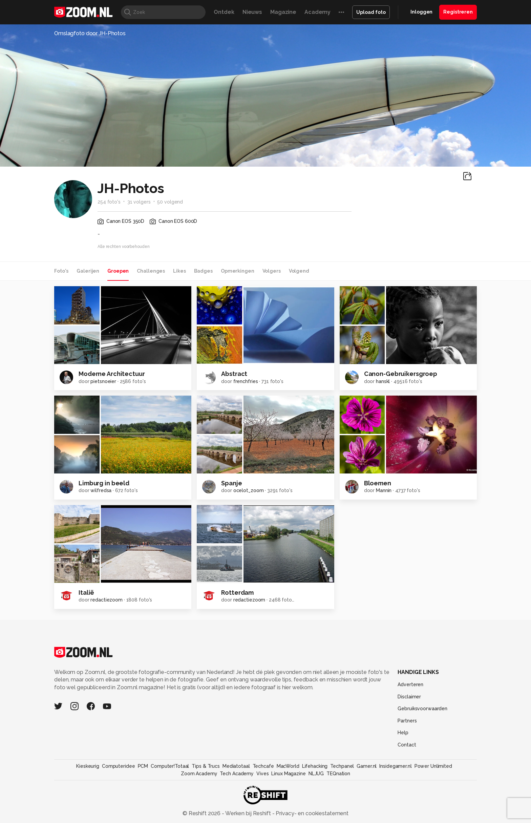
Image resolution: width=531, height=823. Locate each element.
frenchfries (245, 381)
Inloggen (421, 12)
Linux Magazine (288, 773)
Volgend (299, 271)
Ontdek (224, 12)
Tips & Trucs (206, 766)
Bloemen (377, 483)
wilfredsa (100, 490)
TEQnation (338, 773)
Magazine (283, 12)
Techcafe (263, 766)
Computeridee (118, 766)
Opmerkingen (237, 271)
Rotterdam (237, 592)
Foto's (61, 271)
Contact (407, 744)
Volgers (271, 271)
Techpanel (342, 766)
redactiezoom (106, 600)
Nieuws (252, 12)
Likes (179, 271)
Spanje (231, 483)
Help (403, 732)
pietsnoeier (103, 381)
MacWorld (288, 766)
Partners (407, 720)
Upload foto (371, 12)
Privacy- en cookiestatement (311, 813)
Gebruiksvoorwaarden (422, 708)
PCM (143, 766)
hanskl (383, 381)
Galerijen (88, 271)
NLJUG (316, 773)
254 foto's (109, 202)
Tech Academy (237, 773)
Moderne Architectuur (112, 373)
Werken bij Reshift (248, 813)
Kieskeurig (87, 766)
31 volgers (139, 202)
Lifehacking (315, 766)
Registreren (458, 12)
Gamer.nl (367, 766)
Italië (86, 592)
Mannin (383, 490)
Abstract (234, 373)
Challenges (151, 271)
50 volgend (170, 202)
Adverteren (410, 684)
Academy (317, 12)
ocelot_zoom (248, 490)
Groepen (118, 271)
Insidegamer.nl (395, 766)
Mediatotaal (236, 766)
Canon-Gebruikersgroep (400, 373)
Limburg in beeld (104, 483)
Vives (262, 773)
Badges (203, 271)
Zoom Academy (199, 773)
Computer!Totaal (170, 766)
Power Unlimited (433, 766)
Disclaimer (409, 696)
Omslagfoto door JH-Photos (90, 33)
